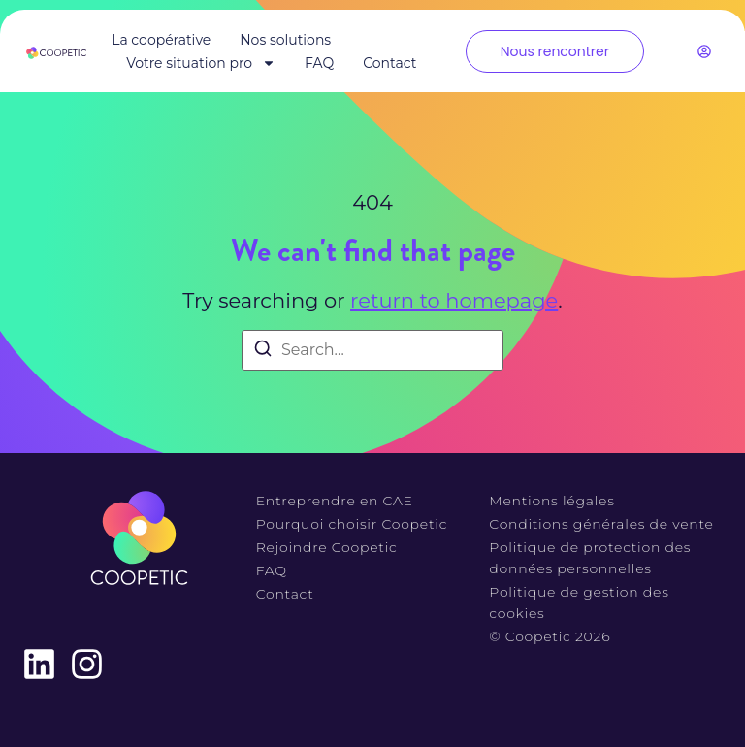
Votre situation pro (200, 63)
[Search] (263, 352)
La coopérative (161, 40)
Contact (389, 63)
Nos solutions (285, 40)
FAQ (319, 63)
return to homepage (454, 300)
